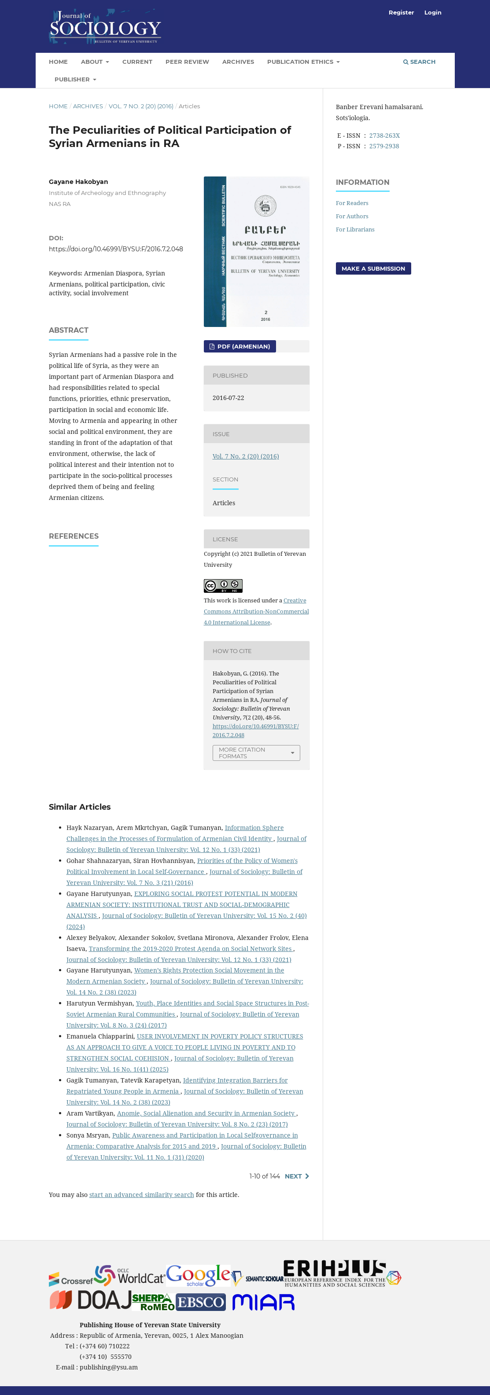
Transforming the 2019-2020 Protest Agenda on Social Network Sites (191, 948)
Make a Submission (373, 268)
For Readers (352, 203)
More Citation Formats (242, 753)
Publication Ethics (301, 61)
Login (433, 12)
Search (419, 61)
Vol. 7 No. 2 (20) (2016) (141, 106)
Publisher (73, 79)
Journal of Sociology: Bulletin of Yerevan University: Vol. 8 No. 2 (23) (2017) (177, 1124)
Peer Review (187, 61)
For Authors (352, 216)
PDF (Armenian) (243, 346)
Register (401, 12)
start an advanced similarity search (141, 1194)
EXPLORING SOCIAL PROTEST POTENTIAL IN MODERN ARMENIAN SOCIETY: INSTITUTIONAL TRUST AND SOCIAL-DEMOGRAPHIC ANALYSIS (182, 904)
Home (58, 61)
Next (293, 1176)
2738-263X (384, 135)
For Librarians (355, 229)
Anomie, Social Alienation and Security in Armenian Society (206, 1113)
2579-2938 (384, 146)
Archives (238, 61)
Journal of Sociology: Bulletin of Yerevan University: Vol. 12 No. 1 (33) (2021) (178, 959)
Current (137, 61)
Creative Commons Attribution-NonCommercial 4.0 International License (256, 611)
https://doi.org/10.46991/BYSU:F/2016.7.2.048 (116, 249)
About (92, 61)
